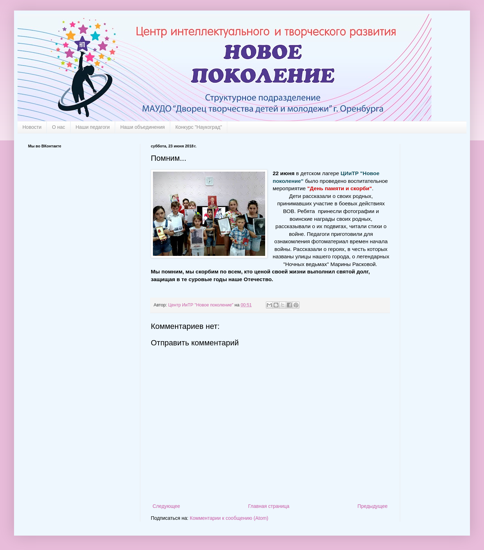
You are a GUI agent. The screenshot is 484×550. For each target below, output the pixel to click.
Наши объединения (142, 127)
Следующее (166, 506)
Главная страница (269, 506)
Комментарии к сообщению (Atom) (229, 518)
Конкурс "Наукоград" (198, 127)
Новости (31, 127)
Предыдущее (372, 506)
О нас (58, 127)
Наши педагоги (93, 127)
